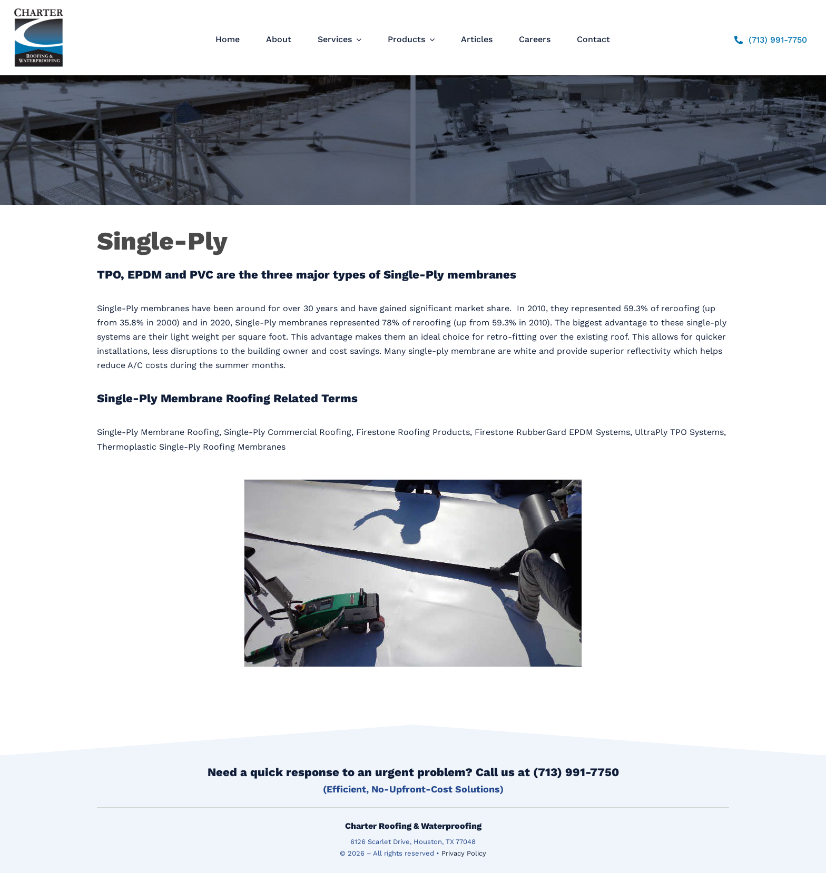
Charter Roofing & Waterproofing (413, 826)
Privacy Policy (463, 853)
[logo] (39, 8)
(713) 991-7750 (576, 772)
